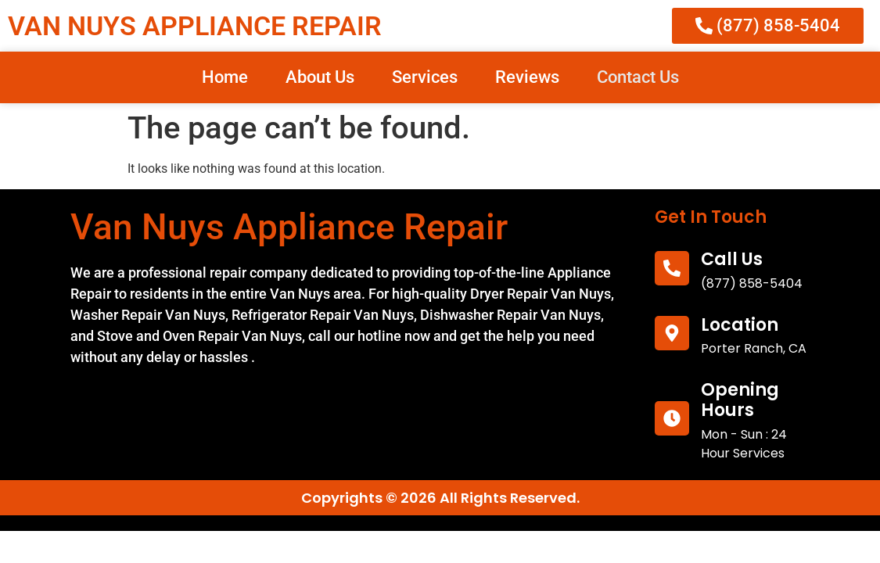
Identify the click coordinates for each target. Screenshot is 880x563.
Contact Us (638, 77)
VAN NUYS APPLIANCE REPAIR (195, 25)
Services (425, 77)
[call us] (672, 268)
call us (732, 259)
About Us (320, 77)
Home (225, 77)
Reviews (527, 77)
